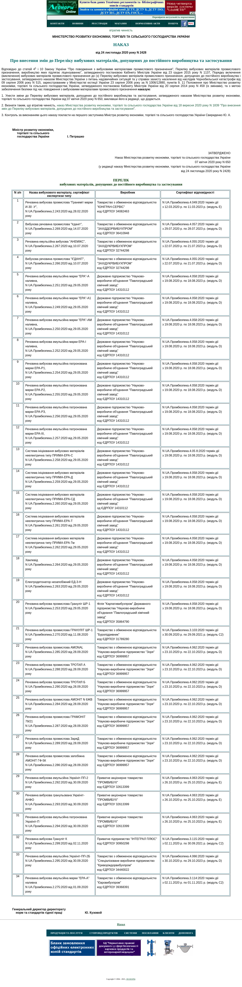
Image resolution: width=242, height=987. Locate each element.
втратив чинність (121, 30)
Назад (121, 924)
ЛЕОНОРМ (130, 979)
